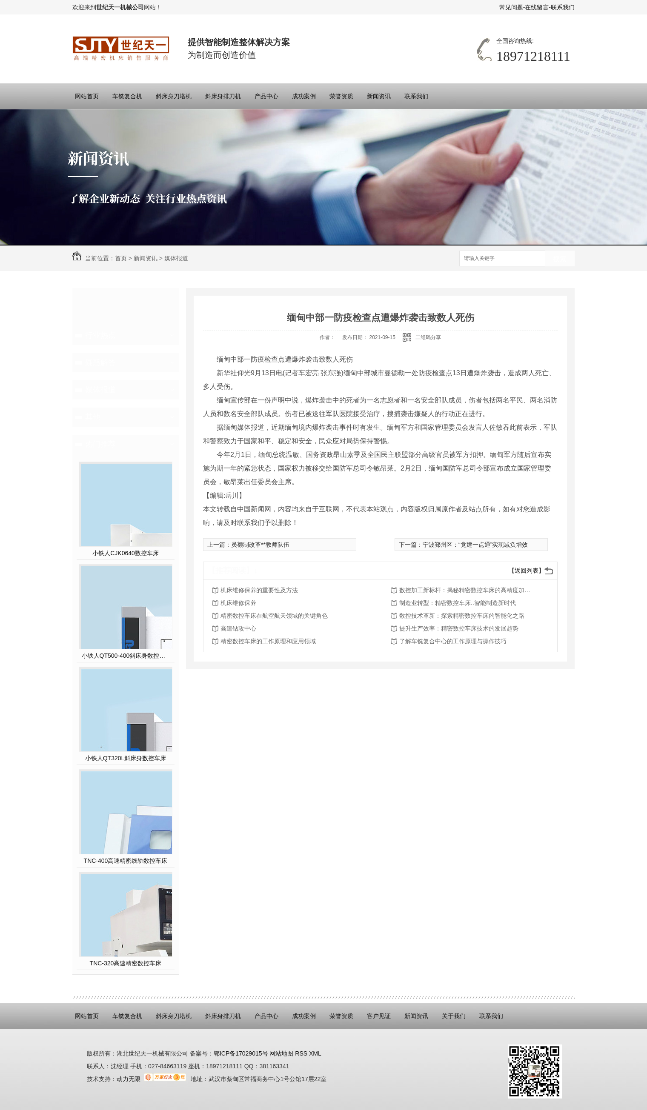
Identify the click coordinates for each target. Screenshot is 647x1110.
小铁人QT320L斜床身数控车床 (125, 758)
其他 (92, 417)
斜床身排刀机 (223, 96)
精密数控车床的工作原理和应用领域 (268, 641)
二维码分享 (428, 337)
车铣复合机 (127, 96)
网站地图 (281, 1053)
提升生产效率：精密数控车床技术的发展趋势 (458, 628)
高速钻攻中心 (238, 628)
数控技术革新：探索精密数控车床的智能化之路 (461, 615)
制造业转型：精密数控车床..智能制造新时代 (457, 602)
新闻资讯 (379, 96)
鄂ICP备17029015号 (241, 1053)
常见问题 (511, 7)
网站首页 (87, 96)
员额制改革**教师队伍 (260, 544)
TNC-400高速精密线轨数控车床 (126, 860)
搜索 (560, 259)
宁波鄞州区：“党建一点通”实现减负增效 (475, 544)
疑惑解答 (100, 362)
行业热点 (100, 335)
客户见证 (379, 1016)
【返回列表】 (526, 570)
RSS (302, 1053)
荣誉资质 (341, 96)
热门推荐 (100, 444)
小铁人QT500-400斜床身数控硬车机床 (126, 655)
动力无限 (128, 1079)
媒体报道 (176, 258)
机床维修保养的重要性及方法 (259, 590)
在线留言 (537, 7)
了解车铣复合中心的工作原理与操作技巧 (453, 641)
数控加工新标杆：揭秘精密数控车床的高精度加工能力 (467, 590)
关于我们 (454, 1016)
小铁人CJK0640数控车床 (125, 553)
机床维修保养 (238, 602)
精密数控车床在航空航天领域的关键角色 (274, 615)
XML (315, 1053)
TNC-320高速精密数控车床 (126, 963)
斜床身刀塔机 (174, 96)
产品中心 (266, 96)
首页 (121, 258)
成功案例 (304, 96)
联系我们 (563, 7)
